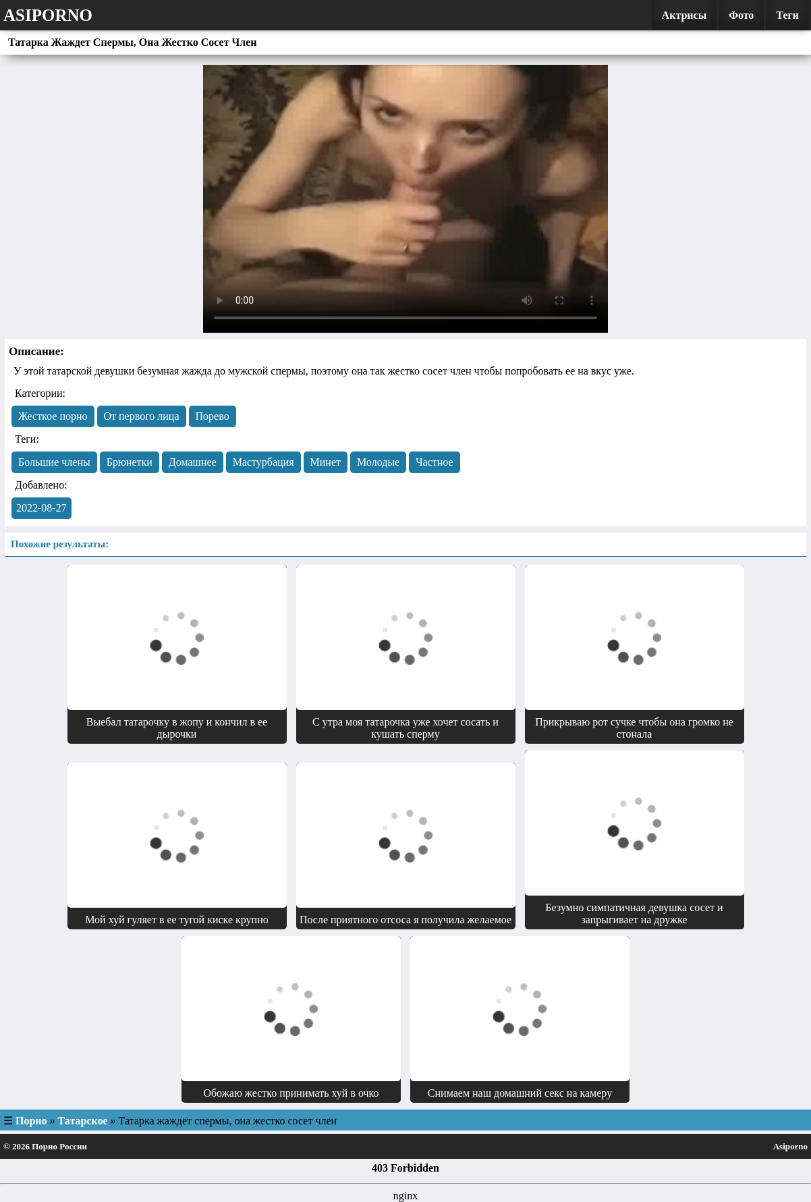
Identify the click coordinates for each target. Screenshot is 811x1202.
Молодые (378, 462)
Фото (741, 15)
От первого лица (141, 416)
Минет (325, 462)
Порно (31, 1120)
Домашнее (193, 462)
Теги (787, 15)
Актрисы (684, 15)
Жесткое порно (53, 416)
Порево (212, 416)
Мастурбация (263, 462)
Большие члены (54, 462)
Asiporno (47, 15)
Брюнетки (129, 462)
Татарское (83, 1120)
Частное (434, 462)
